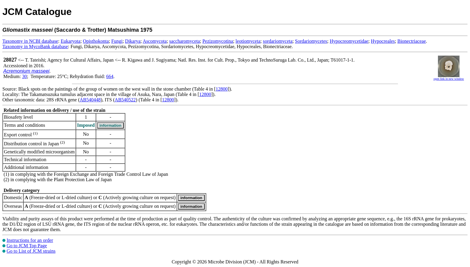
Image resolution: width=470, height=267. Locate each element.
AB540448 (90, 99)
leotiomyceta (248, 41)
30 (24, 76)
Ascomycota (155, 41)
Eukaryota (70, 41)
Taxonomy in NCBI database (30, 41)
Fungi (116, 41)
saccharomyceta (184, 41)
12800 (222, 88)
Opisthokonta (96, 41)
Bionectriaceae (411, 41)
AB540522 (125, 99)
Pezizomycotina (217, 41)
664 (109, 76)
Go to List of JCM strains (31, 251)
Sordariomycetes (311, 41)
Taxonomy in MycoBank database (35, 46)
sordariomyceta (278, 41)
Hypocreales (383, 41)
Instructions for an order (30, 240)
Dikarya (133, 41)
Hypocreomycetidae (349, 41)
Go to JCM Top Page (27, 245)
